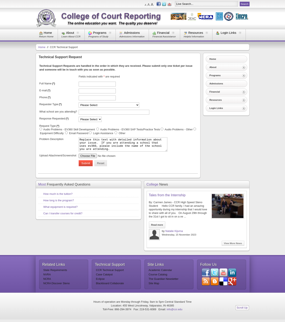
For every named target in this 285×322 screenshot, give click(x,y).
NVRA (47, 277)
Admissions (132, 32)
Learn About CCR (70, 36)
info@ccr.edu (174, 311)
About (70, 32)
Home (48, 32)
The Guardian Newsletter (163, 281)
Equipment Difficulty (52, 133)
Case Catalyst (104, 277)
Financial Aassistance (164, 36)
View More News (233, 246)
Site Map (154, 285)
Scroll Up (242, 310)
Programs (99, 32)
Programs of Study (98, 36)
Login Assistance (103, 133)
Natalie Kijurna (174, 233)
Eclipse (100, 281)
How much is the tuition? (58, 196)
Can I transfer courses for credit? (62, 215)
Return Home (46, 36)
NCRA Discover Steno (56, 285)
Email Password (78, 133)
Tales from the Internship (167, 197)
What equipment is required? (60, 209)
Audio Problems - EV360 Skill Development (69, 129)
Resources (195, 32)
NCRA (47, 281)
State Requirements (55, 272)
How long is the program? (58, 202)
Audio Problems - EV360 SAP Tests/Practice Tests (130, 129)
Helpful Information (194, 36)
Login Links (228, 32)
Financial (163, 32)
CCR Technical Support (110, 272)
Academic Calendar (160, 272)
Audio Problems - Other (178, 129)
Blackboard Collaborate (110, 285)
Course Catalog (158, 277)
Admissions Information (131, 36)
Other (121, 133)
